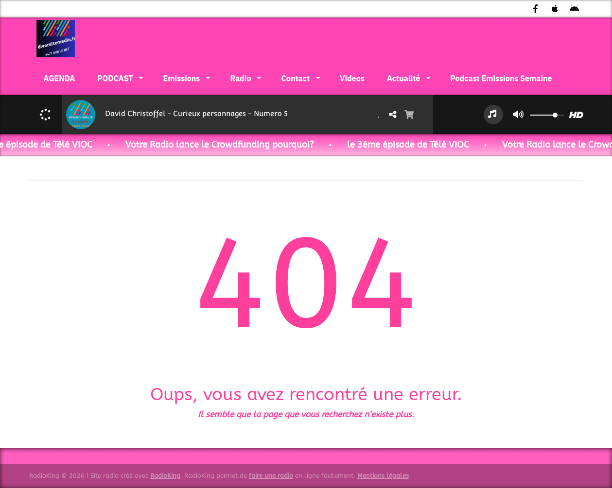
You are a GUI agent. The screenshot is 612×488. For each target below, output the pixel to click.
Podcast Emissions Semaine (501, 78)
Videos (352, 78)
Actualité (403, 78)
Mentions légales (383, 475)
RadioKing (165, 475)
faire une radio (271, 475)
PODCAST (115, 78)
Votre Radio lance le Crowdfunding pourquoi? (231, 144)
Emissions (181, 78)
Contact (295, 78)
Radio (240, 78)
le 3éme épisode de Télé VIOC (419, 144)
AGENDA (59, 78)
